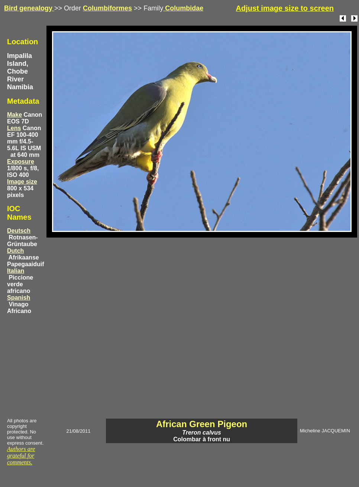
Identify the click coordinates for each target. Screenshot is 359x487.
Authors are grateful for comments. (21, 455)
